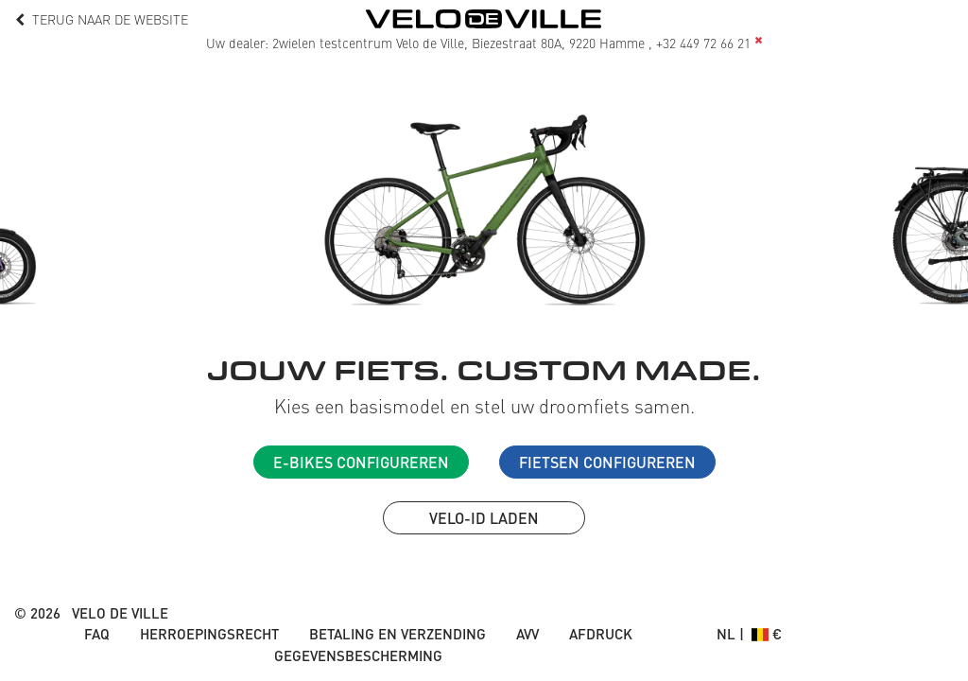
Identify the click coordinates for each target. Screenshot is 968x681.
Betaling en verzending (397, 633)
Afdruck (600, 633)
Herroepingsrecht (209, 633)
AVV (527, 633)
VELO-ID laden (484, 518)
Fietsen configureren (607, 462)
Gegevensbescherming (358, 655)
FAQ (97, 633)
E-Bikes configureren (361, 462)
